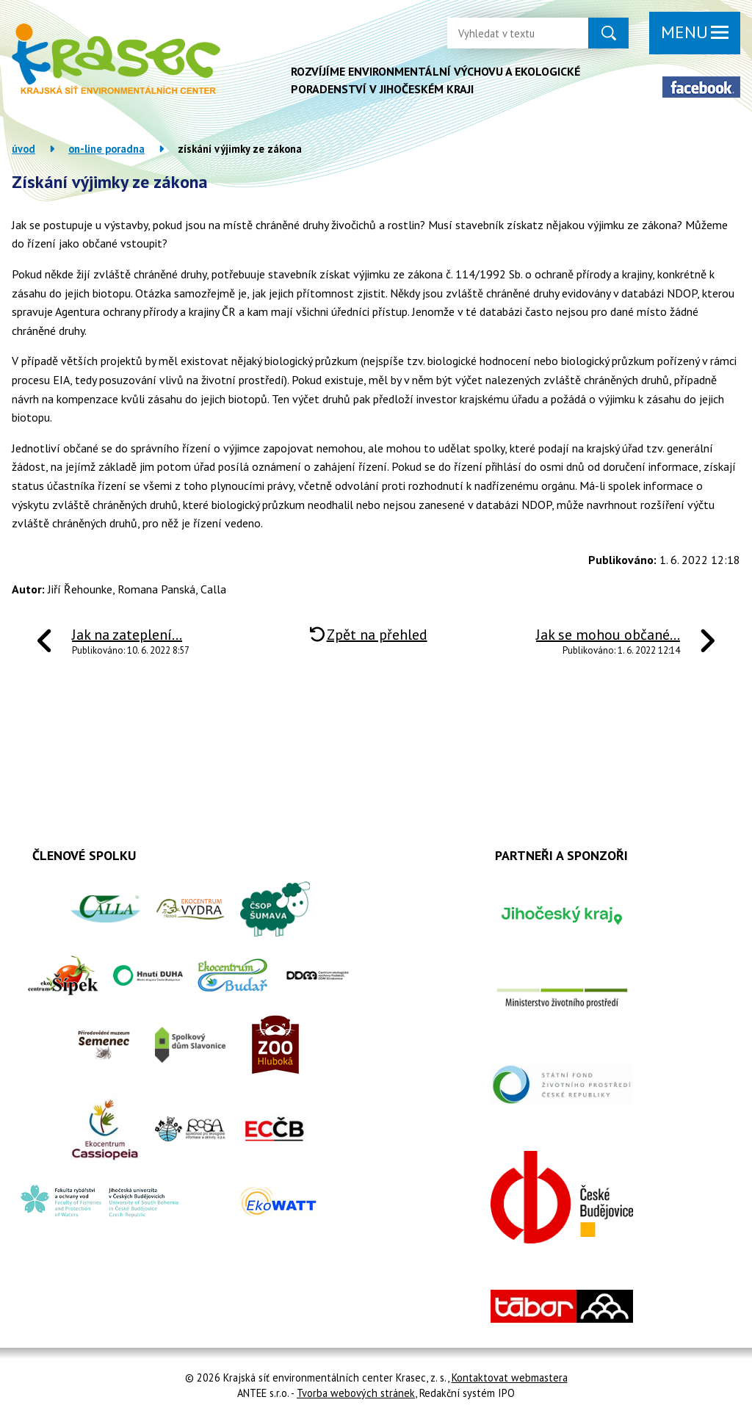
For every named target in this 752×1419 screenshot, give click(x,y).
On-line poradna (106, 149)
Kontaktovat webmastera (510, 1377)
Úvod (23, 149)
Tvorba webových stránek (356, 1393)
